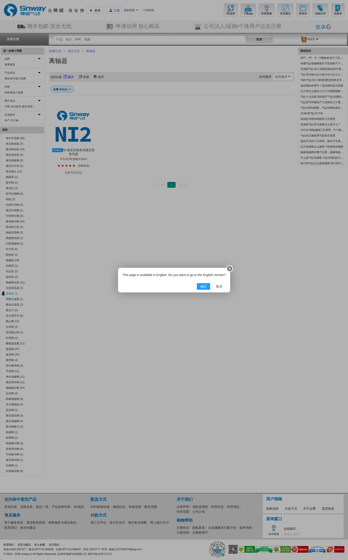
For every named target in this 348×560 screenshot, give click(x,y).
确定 (203, 286)
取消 (219, 286)
